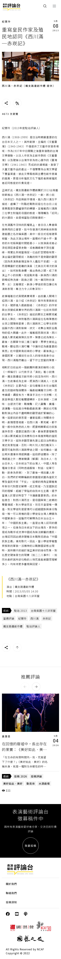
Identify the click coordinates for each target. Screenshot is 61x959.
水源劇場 (44, 783)
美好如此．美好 (13, 783)
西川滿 (34, 618)
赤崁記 (47, 618)
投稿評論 (36, 776)
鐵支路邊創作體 (13, 626)
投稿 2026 (20, 776)
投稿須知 (11, 902)
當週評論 (8, 618)
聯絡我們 (11, 893)
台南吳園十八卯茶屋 (43, 611)
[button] (25, 686)
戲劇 (6, 611)
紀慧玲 (6, 21)
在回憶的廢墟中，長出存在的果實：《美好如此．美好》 (24, 749)
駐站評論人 (33, 626)
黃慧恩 (6, 736)
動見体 (31, 783)
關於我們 (11, 884)
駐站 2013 (20, 611)
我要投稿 (30, 846)
